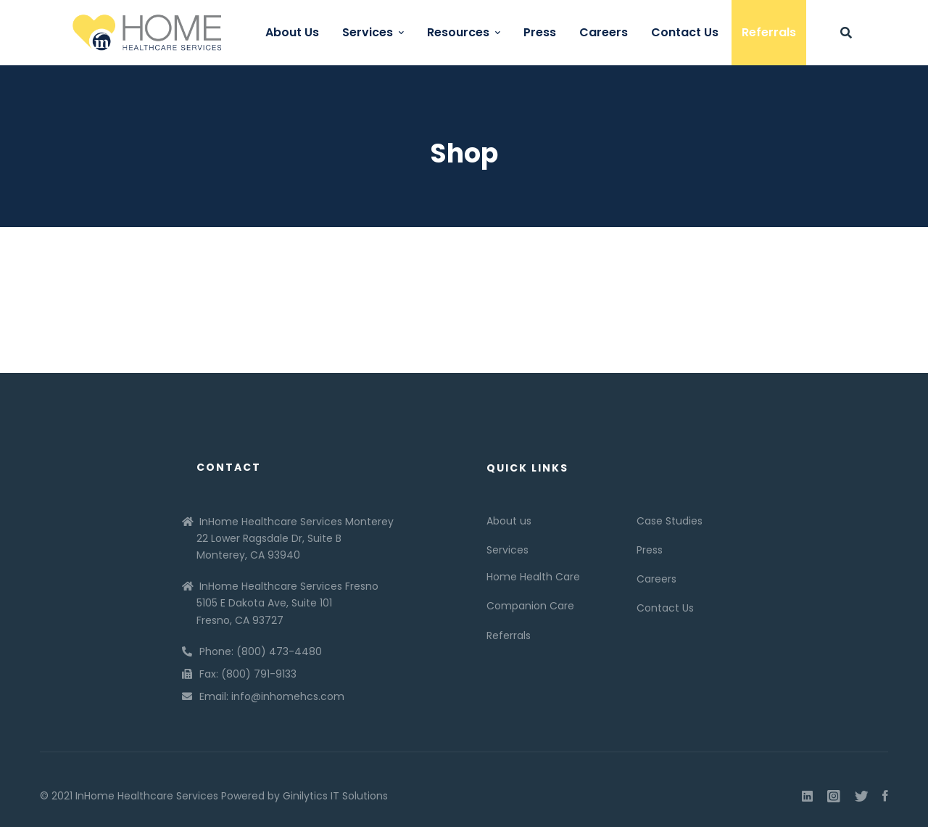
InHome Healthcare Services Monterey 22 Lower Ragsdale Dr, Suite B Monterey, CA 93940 (295, 538)
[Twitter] (861, 796)
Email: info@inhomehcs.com (271, 696)
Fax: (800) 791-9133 (248, 674)
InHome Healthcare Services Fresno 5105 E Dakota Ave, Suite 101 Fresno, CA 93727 (287, 603)
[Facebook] (885, 796)
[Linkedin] (807, 796)
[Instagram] (833, 796)
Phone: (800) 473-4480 (260, 651)
